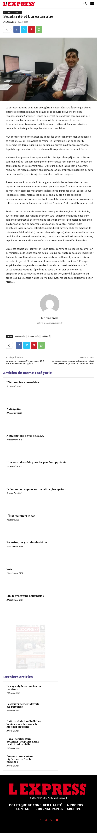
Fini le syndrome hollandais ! (25, 596)
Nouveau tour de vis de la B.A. (25, 435)
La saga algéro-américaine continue (23, 688)
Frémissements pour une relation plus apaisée (36, 489)
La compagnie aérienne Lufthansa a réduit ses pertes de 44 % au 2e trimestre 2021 (73, 362)
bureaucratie (33, 336)
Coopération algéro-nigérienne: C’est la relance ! (19, 759)
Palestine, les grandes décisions (26, 542)
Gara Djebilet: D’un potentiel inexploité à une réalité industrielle (22, 742)
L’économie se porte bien (22, 382)
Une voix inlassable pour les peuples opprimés (36, 462)
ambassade (19, 336)
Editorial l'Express (12, 12)
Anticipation (14, 409)
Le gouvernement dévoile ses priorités (22, 705)
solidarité (45, 336)
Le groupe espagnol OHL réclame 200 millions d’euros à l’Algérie (25, 362)
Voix (9, 569)
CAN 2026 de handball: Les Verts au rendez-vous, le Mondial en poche (23, 724)
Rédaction (11, 22)
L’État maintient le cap (20, 516)
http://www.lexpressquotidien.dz (49, 323)
